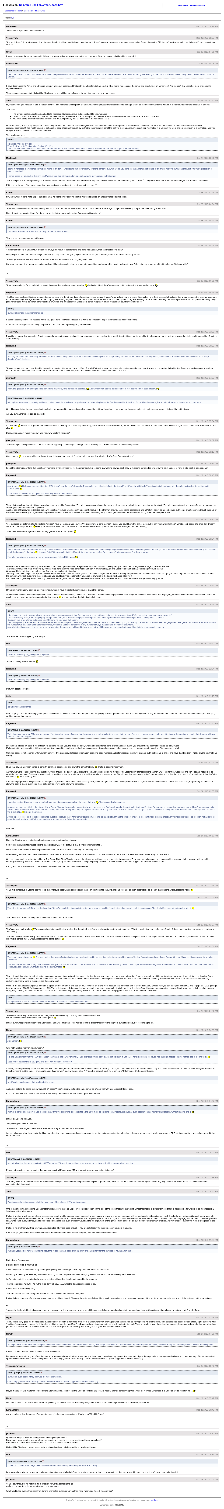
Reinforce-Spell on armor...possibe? (41, 5)
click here (154, 1500)
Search (185, 5)
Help (180, 5)
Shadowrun (40, 11)
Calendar (201, 5)
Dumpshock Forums (13, 11)
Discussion (28, 11)
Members (193, 5)
